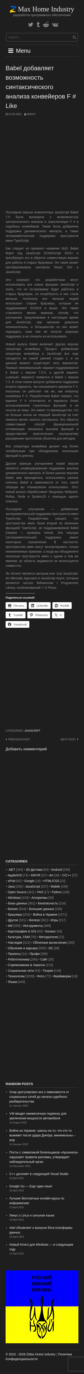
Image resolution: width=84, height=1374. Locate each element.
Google (29, 881)
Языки (12, 982)
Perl (40, 892)
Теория (48, 970)
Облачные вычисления (50, 942)
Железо (34, 920)
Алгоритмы (39, 897)
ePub (11, 881)
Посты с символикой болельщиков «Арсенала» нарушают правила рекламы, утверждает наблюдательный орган (43, 1157)
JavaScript (32, 730)
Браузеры (15, 914)
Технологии (16, 976)
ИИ (10, 926)
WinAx (31, 114)
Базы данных (17, 903)
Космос (50, 931)
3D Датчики (34, 869)
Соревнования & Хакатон (26, 965)
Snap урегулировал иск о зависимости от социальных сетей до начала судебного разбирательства (39, 1096)
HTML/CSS (51, 881)
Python (57, 892)
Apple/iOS (15, 875)
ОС (50, 948)
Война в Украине (45, 914)
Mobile (55, 886)
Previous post (19, 739)
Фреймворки (62, 976)
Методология (48, 937)
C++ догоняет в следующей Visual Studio (39, 1174)
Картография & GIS (22, 931)
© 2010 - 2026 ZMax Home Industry (31, 1354)
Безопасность (48, 903)
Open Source (17, 892)
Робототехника (19, 959)
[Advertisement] (42, 163)
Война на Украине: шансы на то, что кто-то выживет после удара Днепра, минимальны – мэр (42, 1135)
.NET (11, 869)
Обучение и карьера (23, 948)
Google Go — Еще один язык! (30, 1186)
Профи (35, 954)
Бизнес (13, 909)
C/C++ (66, 875)
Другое (13, 920)
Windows (14, 897)
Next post (68, 739)
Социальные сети (21, 970)
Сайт (43, 959)
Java (11, 886)
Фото (40, 976)
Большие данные (41, 909)
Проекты (14, 954)
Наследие (15, 942)
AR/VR (35, 875)
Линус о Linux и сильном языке (31, 1215)
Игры (54, 920)
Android (56, 869)
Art (51, 875)
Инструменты (33, 926)
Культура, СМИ (19, 937)
